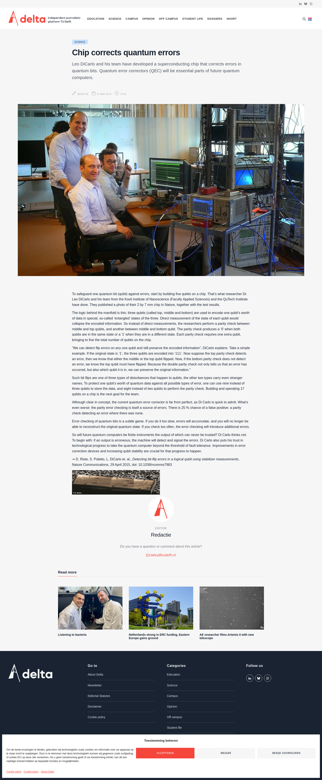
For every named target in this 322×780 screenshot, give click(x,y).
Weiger (226, 753)
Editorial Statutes (99, 696)
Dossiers (214, 18)
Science (114, 18)
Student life (192, 18)
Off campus (168, 18)
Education (95, 18)
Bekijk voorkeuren (286, 753)
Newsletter (95, 685)
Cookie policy (13, 771)
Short (231, 18)
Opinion (148, 18)
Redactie (83, 94)
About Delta (47, 771)
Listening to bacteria (72, 634)
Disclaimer (94, 706)
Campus (132, 18)
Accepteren (165, 753)
